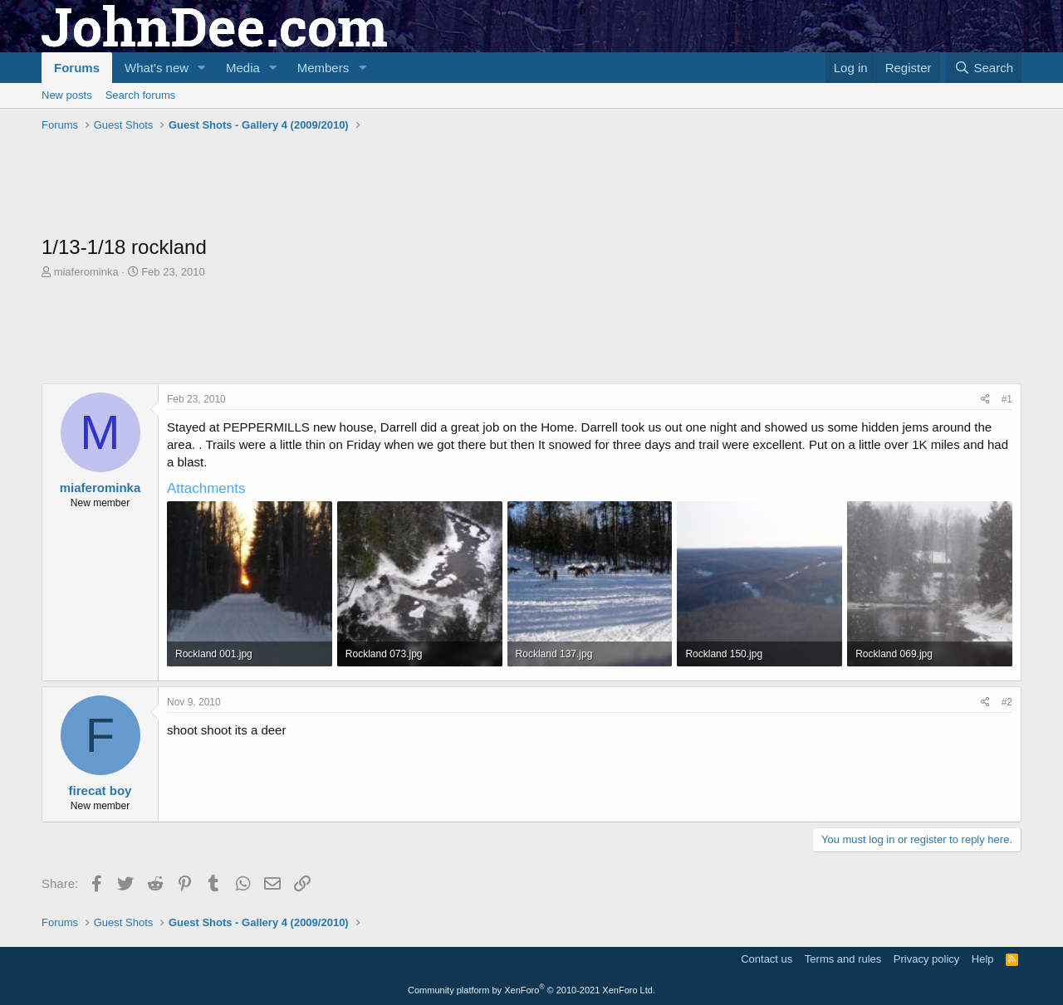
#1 (1007, 399)
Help (983, 959)
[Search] (983, 67)
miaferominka (86, 272)
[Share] (985, 399)
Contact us (766, 959)
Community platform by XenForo (531, 990)
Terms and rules (843, 959)
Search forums (140, 95)
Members (323, 68)
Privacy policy (926, 959)
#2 (1007, 702)
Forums (77, 68)
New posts (67, 95)
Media (243, 68)
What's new (157, 68)
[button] (201, 67)
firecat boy (100, 790)
